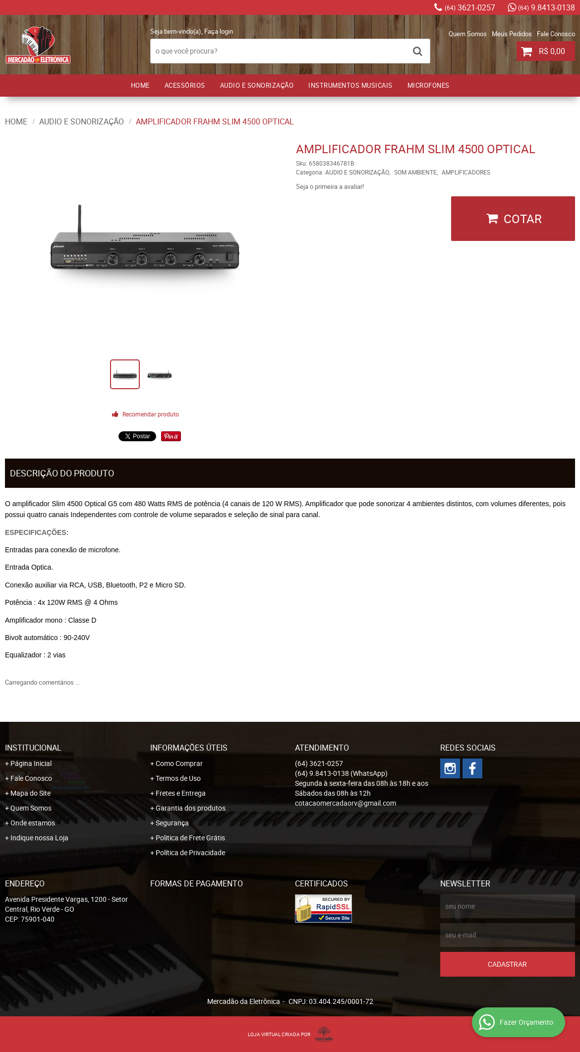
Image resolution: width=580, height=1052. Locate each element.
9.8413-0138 (546, 7)
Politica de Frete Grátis (190, 837)
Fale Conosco (556, 33)
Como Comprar (179, 763)
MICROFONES (428, 85)
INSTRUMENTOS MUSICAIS (350, 85)
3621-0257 (470, 7)
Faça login (218, 31)
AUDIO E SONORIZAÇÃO (257, 85)
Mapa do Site (30, 793)
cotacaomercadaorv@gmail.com (345, 803)
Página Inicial (31, 763)
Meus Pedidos (512, 33)
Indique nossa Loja (39, 837)
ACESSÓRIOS (185, 85)
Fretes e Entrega (181, 793)
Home (140, 85)
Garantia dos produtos (191, 808)
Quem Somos (468, 33)
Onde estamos (32, 822)
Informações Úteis (189, 747)
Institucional (33, 747)
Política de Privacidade (190, 852)
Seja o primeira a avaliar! (330, 186)
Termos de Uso (178, 778)
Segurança (172, 822)
